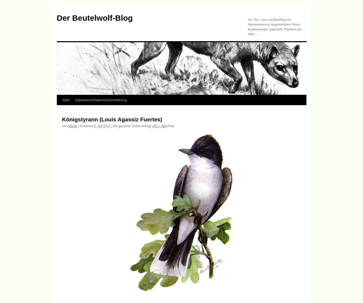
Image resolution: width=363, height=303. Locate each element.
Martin (73, 126)
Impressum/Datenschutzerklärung (101, 100)
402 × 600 (159, 126)
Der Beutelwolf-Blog (95, 18)
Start (66, 100)
